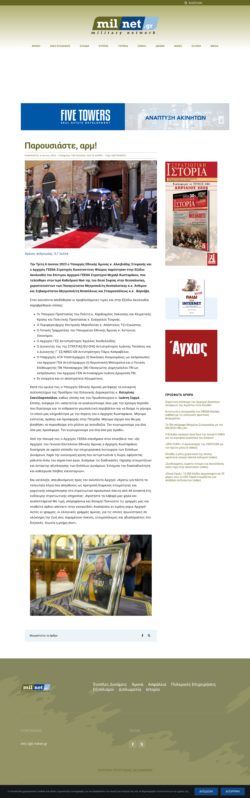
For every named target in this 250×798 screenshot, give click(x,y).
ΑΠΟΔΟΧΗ (206, 791)
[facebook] (132, 744)
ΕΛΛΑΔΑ (80, 155)
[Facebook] (142, 635)
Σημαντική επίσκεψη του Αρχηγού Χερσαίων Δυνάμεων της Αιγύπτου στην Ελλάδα (192, 403)
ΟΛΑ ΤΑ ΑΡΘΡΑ (94, 155)
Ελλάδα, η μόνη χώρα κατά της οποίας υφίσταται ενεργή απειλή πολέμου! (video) (191, 455)
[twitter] (141, 744)
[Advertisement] (125, 75)
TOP (73, 155)
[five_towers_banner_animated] (125, 104)
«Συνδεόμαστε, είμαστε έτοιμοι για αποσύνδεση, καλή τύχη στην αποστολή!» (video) (194, 465)
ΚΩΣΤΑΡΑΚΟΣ (118, 155)
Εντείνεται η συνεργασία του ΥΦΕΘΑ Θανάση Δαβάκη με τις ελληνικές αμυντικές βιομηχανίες (192, 415)
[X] (149, 635)
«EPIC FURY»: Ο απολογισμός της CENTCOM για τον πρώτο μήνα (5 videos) (194, 446)
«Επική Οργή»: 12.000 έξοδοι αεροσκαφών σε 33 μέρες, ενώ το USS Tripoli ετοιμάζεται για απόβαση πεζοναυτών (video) (194, 477)
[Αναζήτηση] (206, 2)
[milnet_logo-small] (35, 686)
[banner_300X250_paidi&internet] (191, 277)
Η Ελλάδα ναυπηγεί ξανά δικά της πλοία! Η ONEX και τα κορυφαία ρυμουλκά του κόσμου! (195, 436)
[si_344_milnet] (191, 163)
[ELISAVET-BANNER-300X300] (191, 331)
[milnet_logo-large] (125, 16)
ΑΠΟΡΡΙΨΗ (233, 791)
